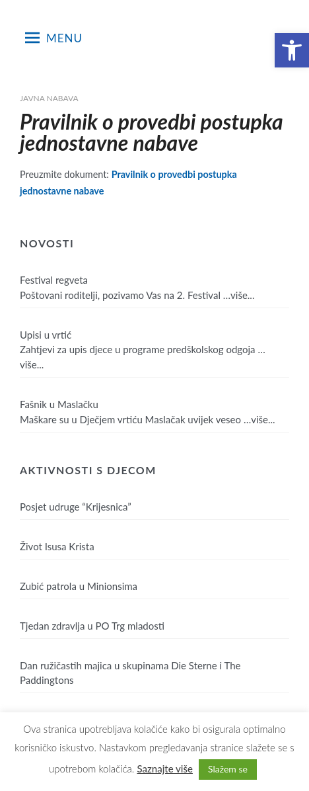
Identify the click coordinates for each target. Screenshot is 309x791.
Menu (54, 37)
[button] (292, 50)
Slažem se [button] (228, 768)
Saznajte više (165, 768)
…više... (239, 295)
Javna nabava (49, 98)
